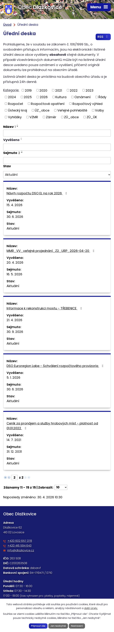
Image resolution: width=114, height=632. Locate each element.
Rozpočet (15, 104)
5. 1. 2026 (13, 377)
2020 (43, 90)
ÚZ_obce (42, 110)
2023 (89, 90)
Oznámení (82, 97)
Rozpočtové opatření (47, 104)
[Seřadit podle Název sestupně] (18, 126)
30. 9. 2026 (15, 332)
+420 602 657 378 (19, 541)
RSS (103, 37)
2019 (28, 90)
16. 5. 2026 (14, 274)
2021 (58, 90)
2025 (28, 97)
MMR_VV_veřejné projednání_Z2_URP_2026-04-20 (51, 251)
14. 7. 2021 (14, 440)
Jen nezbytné (58, 625)
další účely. (91, 608)
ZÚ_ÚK (92, 117)
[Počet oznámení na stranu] (61, 487)
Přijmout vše (38, 625)
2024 (12, 97)
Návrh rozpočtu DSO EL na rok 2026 (37, 193)
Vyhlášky (15, 117)
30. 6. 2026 (15, 217)
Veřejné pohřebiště (72, 110)
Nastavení (77, 625)
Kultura (60, 97)
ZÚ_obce (71, 117)
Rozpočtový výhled (87, 104)
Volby (99, 110)
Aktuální (13, 228)
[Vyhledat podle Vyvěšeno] (57, 147)
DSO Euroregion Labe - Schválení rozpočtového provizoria (56, 366)
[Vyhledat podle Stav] (57, 174)
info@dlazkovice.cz (20, 551)
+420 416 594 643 (19, 546)
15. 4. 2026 (14, 205)
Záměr (51, 117)
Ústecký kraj (17, 110)
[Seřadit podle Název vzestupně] (18, 125)
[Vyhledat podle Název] (57, 133)
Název (9, 127)
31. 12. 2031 (14, 452)
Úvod (7, 24)
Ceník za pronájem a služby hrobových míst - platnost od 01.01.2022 (52, 426)
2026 (44, 97)
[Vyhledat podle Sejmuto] (57, 160)
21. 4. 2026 (14, 320)
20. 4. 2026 (15, 262)
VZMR (33, 117)
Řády (102, 97)
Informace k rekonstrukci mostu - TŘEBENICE (45, 308)
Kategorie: (11, 90)
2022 (74, 90)
